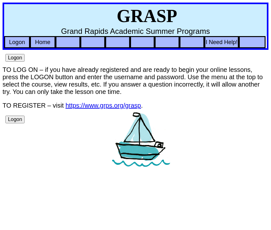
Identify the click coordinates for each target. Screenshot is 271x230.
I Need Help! (222, 42)
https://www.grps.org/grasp (103, 105)
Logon (17, 42)
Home (42, 42)
